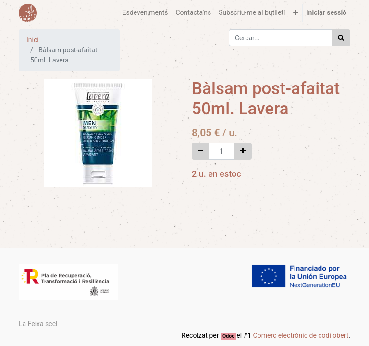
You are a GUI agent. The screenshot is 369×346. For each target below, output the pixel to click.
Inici (32, 40)
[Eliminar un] (200, 151)
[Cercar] (341, 37)
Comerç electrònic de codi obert (301, 335)
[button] (295, 13)
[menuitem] (145, 13)
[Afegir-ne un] (243, 151)
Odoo (228, 336)
